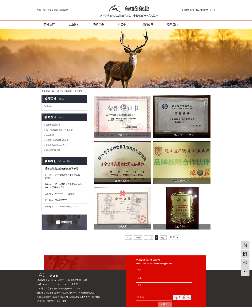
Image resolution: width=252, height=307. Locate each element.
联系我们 (172, 24)
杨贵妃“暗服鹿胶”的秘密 (57, 140)
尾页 (163, 237)
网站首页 (49, 24)
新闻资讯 (147, 24)
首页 (129, 237)
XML (64, 301)
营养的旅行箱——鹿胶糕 (57, 145)
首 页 (59, 91)
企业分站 (41, 301)
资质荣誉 (98, 24)
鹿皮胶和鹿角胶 (53, 150)
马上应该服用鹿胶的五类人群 (59, 130)
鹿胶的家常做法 (53, 125)
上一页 (138, 237)
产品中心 (123, 24)
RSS (58, 301)
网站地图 (51, 301)
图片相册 (68, 91)
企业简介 (74, 24)
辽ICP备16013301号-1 (71, 297)
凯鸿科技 (96, 297)
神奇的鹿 (50, 135)
